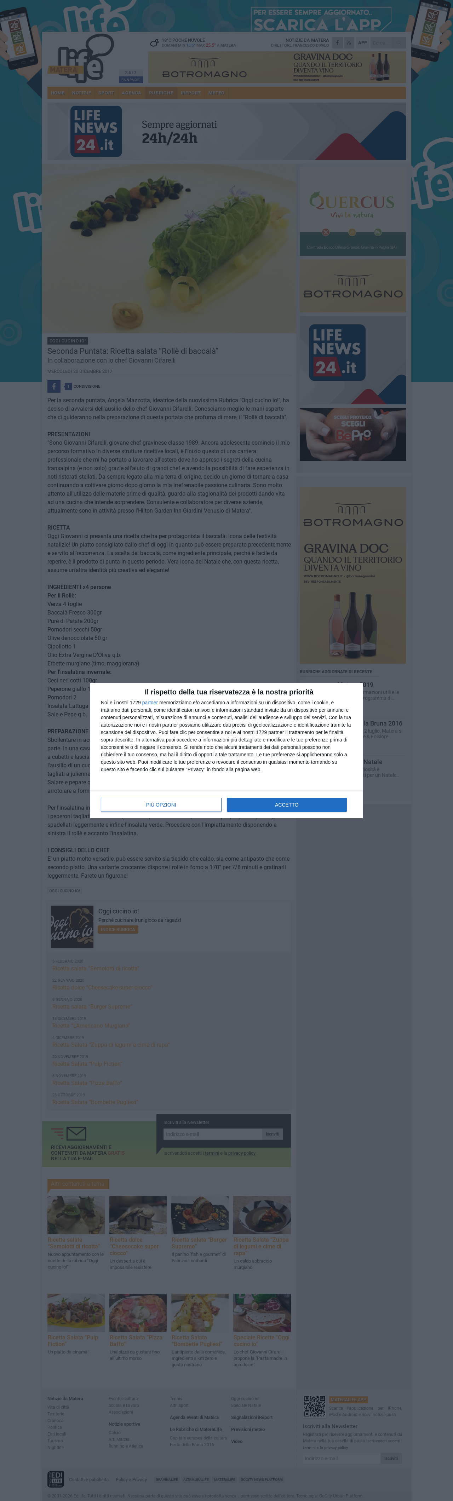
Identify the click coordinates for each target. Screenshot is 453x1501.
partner (150, 702)
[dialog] (226, 750)
